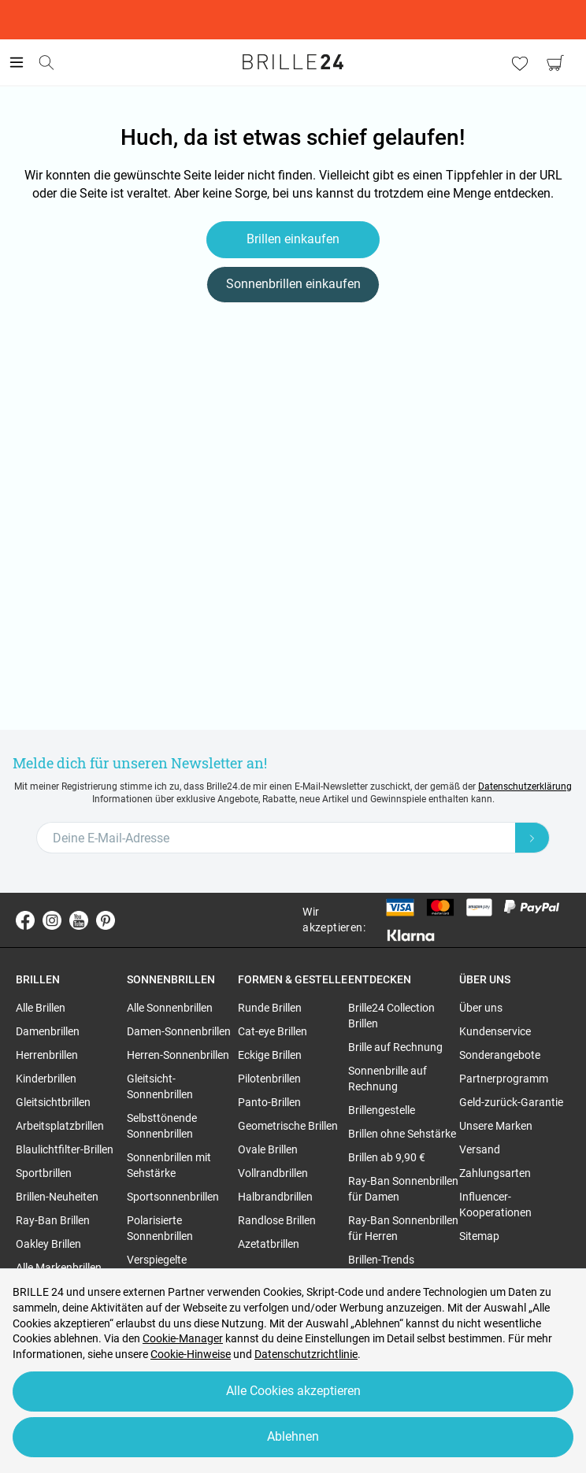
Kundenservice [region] (495, 1031)
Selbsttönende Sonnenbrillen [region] (162, 1126)
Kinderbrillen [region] (46, 1078)
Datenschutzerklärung (525, 786)
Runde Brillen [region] (270, 1007)
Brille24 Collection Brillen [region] (391, 1015)
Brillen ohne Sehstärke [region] (402, 1133)
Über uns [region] (481, 1007)
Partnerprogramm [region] (503, 1078)
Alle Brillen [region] (40, 1007)
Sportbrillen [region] (44, 1173)
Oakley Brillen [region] (48, 1244)
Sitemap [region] (479, 1236)
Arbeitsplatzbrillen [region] (60, 1126)
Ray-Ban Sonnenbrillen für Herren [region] (403, 1228)
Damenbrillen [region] (48, 1031)
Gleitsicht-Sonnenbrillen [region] (160, 1086)
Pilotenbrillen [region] (269, 1078)
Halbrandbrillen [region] (275, 1196)
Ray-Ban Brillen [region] (53, 1220)
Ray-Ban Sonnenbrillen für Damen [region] (403, 1189)
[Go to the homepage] (293, 62)
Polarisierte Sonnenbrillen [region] (160, 1228)
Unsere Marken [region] (495, 1126)
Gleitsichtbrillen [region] (53, 1102)
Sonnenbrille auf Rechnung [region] (387, 1078)
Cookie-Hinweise (190, 1354)
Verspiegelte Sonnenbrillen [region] (160, 1267)
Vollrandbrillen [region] (273, 1173)
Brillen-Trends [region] (381, 1259)
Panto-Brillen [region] (269, 1102)
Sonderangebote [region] (499, 1055)
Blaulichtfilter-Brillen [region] (64, 1149)
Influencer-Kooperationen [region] (495, 1204)
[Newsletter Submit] (532, 837)
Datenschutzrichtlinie (306, 1354)
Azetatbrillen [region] (268, 1244)
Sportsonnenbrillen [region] (173, 1196)
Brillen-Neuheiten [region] (57, 1196)
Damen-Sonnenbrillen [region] (179, 1031)
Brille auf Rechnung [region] (395, 1047)
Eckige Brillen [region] (270, 1055)
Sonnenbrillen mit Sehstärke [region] (169, 1165)
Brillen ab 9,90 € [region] (386, 1157)
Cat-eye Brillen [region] (272, 1031)
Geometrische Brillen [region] (288, 1126)
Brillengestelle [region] (381, 1110)
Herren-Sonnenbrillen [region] (178, 1055)
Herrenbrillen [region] (47, 1055)
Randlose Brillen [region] (277, 1220)
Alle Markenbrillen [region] (59, 1267)
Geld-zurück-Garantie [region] (511, 1102)
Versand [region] (479, 1149)
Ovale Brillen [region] (268, 1149)
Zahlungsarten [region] (495, 1173)
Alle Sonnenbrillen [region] (170, 1007)
